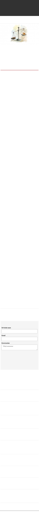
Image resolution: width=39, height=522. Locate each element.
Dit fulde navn (6, 328)
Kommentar (6, 343)
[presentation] (17, 357)
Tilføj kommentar (19, 347)
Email (3, 335)
